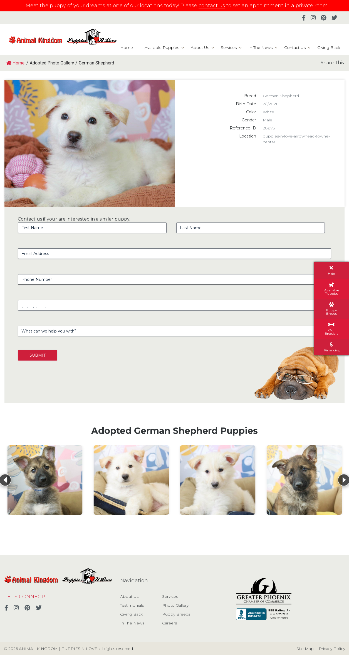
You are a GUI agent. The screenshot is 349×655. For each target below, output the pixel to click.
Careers (169, 623)
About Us (200, 47)
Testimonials (132, 605)
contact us (212, 5)
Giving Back (328, 47)
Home (126, 47)
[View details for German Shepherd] (45, 480)
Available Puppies (162, 47)
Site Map (305, 648)
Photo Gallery (175, 605)
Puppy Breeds (176, 614)
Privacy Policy (332, 648)
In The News (260, 47)
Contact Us (295, 47)
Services (229, 47)
